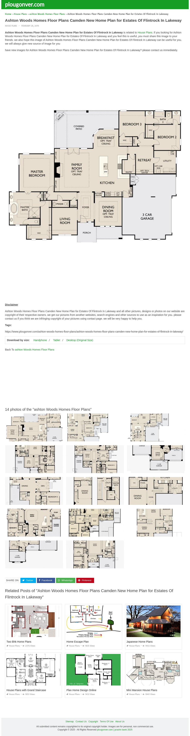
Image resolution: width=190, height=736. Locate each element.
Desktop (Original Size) (79, 339)
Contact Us (81, 721)
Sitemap (69, 721)
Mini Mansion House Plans (142, 690)
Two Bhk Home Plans (18, 641)
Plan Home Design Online (81, 690)
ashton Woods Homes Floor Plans (34, 349)
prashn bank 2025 (123, 729)
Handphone (40, 339)
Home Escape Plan (77, 641)
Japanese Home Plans (140, 641)
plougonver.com (24, 4)
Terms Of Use (106, 721)
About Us (119, 721)
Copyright (93, 721)
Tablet (56, 339)
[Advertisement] (95, 81)
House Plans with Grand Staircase (26, 690)
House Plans (11, 26)
